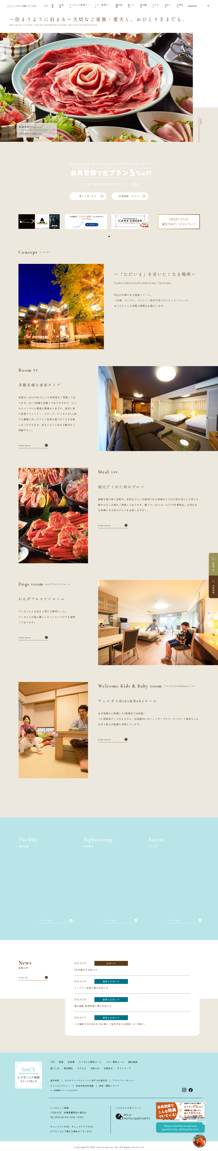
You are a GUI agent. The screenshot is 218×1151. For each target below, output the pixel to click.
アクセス (155, 5)
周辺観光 (143, 5)
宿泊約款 (54, 1080)
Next (195, 87)
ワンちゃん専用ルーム (79, 5)
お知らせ (168, 5)
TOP (46, 5)
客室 (52, 5)
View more (24, 446)
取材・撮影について (109, 1085)
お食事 (61, 5)
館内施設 (119, 5)
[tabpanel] (39, 221)
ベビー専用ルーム (103, 5)
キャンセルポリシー (60, 1085)
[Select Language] (198, 6)
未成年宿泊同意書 (85, 1085)
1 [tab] (109, 236)
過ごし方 (131, 5)
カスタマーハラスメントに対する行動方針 (86, 1080)
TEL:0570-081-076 (59, 1117)
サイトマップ (124, 1068)
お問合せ (180, 5)
